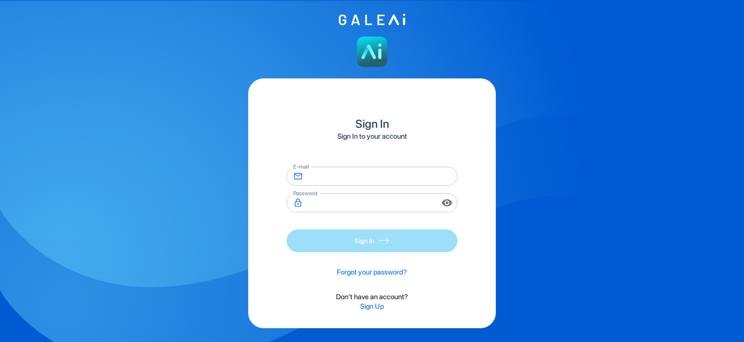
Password (305, 193)
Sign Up (372, 306)
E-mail (301, 166)
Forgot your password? (372, 272)
